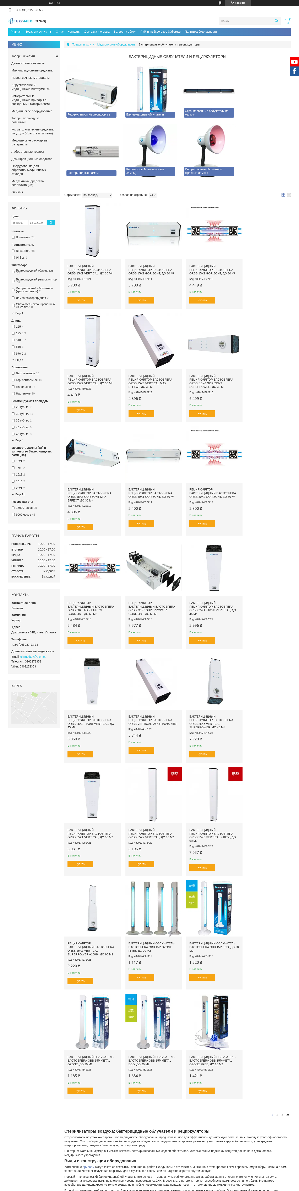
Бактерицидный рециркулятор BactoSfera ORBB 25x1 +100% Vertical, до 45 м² (264, 483)
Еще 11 (20, 494)
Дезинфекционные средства (31, 159)
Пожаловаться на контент (135, 1106)
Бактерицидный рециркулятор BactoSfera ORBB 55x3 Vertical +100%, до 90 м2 (148, 703)
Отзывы (17, 192)
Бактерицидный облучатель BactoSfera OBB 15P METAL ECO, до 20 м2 (206, 812)
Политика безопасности (201, 31)
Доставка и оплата (97, 31)
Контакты (74, 31)
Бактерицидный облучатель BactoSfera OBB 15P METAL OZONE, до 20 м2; (148, 812)
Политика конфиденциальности (170, 1106)
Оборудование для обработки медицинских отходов (28, 170)
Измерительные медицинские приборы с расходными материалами (30, 100)
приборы (88, 918)
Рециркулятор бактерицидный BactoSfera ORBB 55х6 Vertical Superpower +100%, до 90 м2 (206, 703)
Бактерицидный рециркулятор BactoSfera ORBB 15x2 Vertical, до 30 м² (263, 264)
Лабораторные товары (27, 151)
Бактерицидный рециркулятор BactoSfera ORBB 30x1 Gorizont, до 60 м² (263, 371)
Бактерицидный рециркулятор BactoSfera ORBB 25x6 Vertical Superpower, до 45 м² (205, 593)
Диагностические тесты (28, 63)
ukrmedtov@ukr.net (33, 656)
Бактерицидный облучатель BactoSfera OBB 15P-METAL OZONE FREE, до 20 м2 (264, 812)
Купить (80, 294)
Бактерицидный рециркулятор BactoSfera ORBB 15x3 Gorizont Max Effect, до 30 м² (205, 373)
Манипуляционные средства (32, 70)
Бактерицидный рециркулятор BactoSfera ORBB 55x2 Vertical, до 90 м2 (90, 701)
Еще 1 (19, 313)
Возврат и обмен (125, 31)
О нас (60, 31)
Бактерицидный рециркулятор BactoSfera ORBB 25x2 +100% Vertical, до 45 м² (90, 593)
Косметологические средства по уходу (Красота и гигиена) (32, 131)
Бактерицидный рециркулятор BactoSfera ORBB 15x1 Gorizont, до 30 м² (148, 264)
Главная (15, 31)
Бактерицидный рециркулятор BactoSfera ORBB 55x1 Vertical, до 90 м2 (263, 591)
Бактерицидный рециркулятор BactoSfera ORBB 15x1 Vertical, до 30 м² (89, 264)
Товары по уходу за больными (25, 120)
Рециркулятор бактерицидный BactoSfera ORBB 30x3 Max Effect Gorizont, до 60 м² (148, 483)
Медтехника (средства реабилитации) (27, 183)
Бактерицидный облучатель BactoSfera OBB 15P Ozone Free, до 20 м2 (264, 701)
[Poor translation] (15, 1130)
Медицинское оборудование (116, 44)
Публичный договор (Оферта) (160, 31)
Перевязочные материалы (30, 77)
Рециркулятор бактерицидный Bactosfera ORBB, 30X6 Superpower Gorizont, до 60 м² (206, 483)
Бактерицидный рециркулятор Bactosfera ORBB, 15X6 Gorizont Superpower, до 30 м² (147, 373)
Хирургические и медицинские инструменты (30, 87)
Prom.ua (167, 1102)
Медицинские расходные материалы (29, 142)
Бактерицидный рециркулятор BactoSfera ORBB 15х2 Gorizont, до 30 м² (206, 264)
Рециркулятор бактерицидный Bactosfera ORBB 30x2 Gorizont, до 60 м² (90, 481)
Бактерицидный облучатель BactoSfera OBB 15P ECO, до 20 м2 (90, 812)
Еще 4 (19, 359)
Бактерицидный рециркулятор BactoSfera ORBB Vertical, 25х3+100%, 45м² (147, 593)
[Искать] (276, 21)
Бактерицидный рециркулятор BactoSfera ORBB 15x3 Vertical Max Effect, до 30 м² (89, 373)
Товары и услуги (37, 31)
